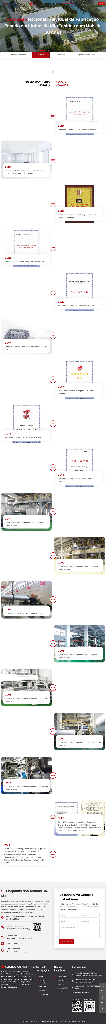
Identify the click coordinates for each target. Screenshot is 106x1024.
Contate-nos (43, 994)
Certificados (60, 55)
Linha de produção (42, 981)
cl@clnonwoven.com (15, 944)
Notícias (42, 991)
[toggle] (5, 3)
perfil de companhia (18, 55)
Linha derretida (62, 988)
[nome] (69, 915)
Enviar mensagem (67, 942)
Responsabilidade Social (85, 55)
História (41, 55)
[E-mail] (90, 915)
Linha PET (60, 984)
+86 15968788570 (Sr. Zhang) (18, 929)
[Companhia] (90, 921)
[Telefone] (69, 921)
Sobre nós (42, 976)
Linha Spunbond (62, 976)
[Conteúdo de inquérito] (79, 932)
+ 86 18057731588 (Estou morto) (19, 938)
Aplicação (42, 987)
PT (101, 4)
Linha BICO (60, 992)
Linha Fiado (61, 980)
